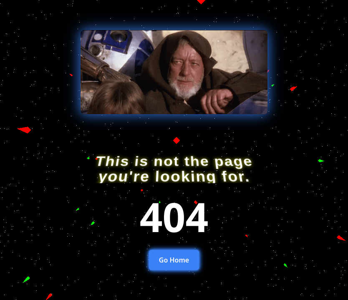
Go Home (174, 260)
